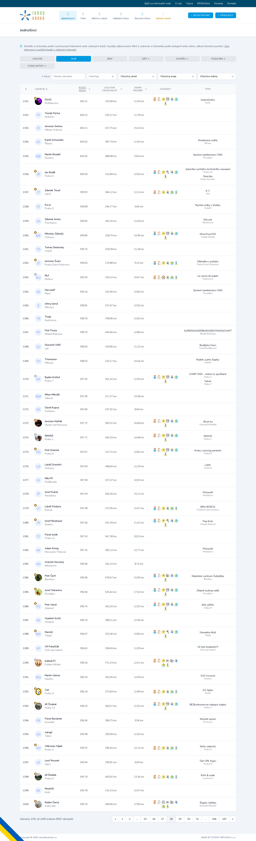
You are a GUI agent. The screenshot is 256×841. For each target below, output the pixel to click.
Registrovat (200, 15)
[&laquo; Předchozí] (115, 819)
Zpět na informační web (157, 3)
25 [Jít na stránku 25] (145, 819)
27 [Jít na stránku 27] (162, 819)
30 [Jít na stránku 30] (188, 819)
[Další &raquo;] (232, 819)
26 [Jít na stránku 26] (153, 819)
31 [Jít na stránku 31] (197, 819)
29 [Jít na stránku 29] (179, 819)
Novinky (218, 3)
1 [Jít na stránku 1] (122, 819)
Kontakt (231, 3)
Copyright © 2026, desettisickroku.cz (38, 837)
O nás (178, 3)
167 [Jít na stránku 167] (224, 819)
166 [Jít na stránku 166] (214, 819)
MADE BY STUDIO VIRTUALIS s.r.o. (218, 837)
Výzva (189, 3)
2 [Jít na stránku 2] (129, 819)
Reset (45, 76)
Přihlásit (225, 15)
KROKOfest (203, 3)
